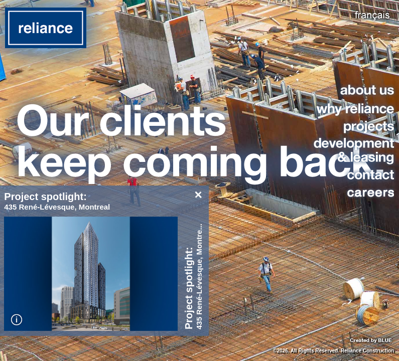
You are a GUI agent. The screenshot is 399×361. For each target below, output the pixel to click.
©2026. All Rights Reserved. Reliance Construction (333, 350)
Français (372, 15)
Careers (352, 192)
